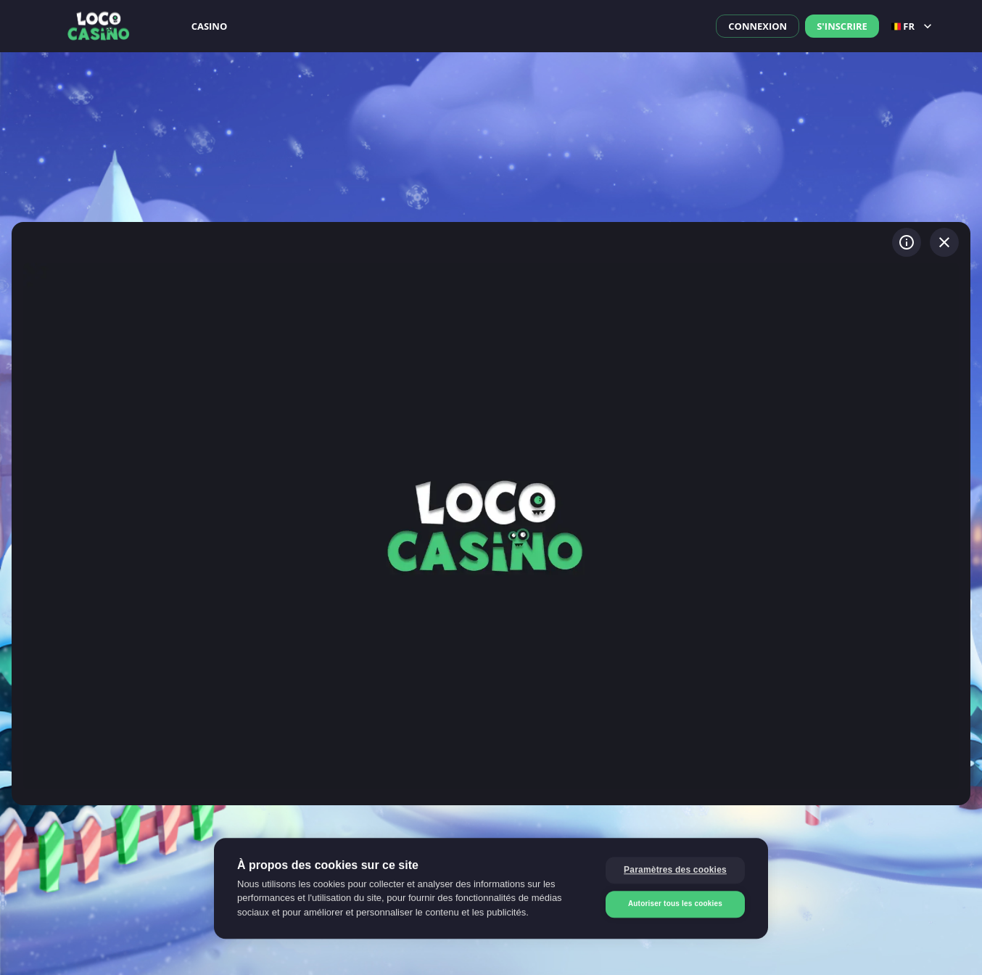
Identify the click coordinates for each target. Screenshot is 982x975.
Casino (209, 26)
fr (913, 26)
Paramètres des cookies (675, 870)
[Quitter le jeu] (944, 242)
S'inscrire (842, 26)
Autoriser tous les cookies (675, 904)
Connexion (757, 26)
